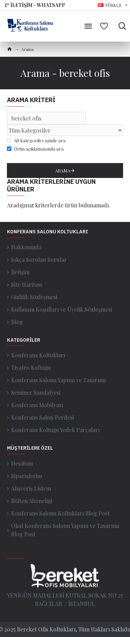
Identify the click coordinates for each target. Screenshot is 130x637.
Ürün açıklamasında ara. (35, 149)
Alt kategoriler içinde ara (36, 140)
